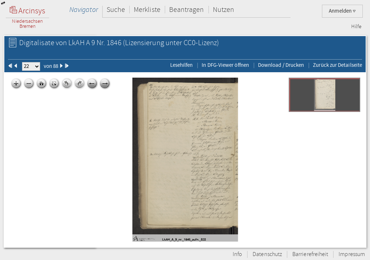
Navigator (83, 9)
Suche (116, 9)
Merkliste (147, 9)
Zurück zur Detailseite (337, 65)
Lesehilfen (181, 65)
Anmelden (342, 11)
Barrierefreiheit (310, 254)
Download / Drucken (281, 65)
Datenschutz (267, 254)
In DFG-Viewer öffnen (225, 65)
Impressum (352, 254)
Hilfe (356, 26)
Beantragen (186, 9)
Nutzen (223, 9)
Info (237, 254)
